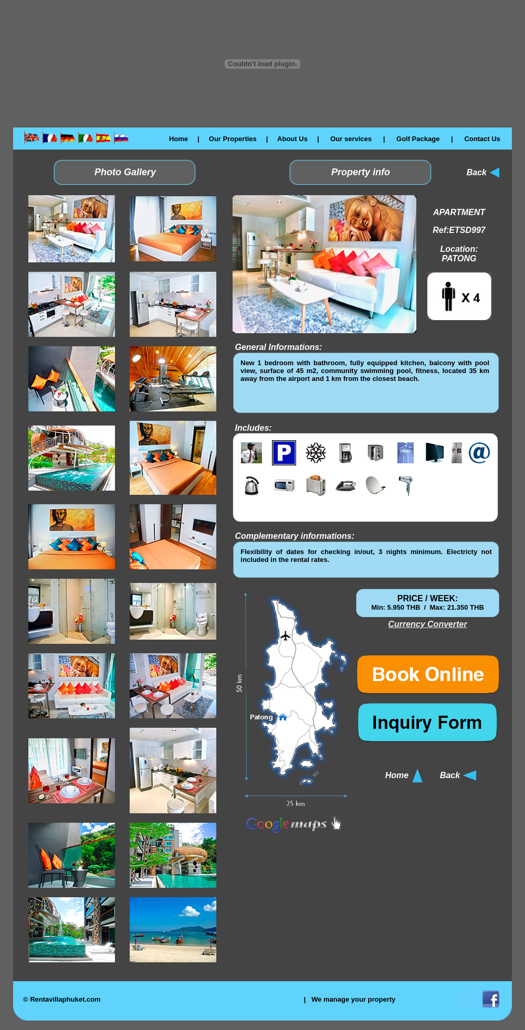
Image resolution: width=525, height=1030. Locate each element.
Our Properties (233, 139)
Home (178, 139)
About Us (292, 139)
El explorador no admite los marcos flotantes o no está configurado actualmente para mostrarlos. (364, 383)
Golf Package (417, 139)
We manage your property (353, 999)
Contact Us (482, 139)
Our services (351, 139)
